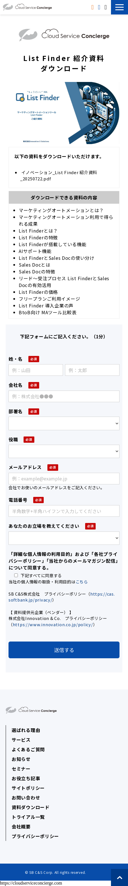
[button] (119, 7)
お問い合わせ (26, 797)
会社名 (16, 384)
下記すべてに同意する (38, 575)
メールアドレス (25, 467)
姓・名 (16, 358)
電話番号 (18, 499)
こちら (81, 582)
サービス (21, 739)
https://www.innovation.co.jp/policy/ (53, 624)
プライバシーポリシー (35, 836)
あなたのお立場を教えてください (44, 525)
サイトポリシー (28, 787)
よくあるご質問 (28, 749)
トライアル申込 (99, 7)
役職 (13, 439)
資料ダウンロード (93, 7)
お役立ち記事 (26, 778)
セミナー (21, 768)
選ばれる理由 (26, 730)
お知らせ (21, 759)
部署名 (16, 411)
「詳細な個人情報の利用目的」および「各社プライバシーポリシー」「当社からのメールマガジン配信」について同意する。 (63, 560)
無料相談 (106, 7)
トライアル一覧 (28, 816)
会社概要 (21, 826)
